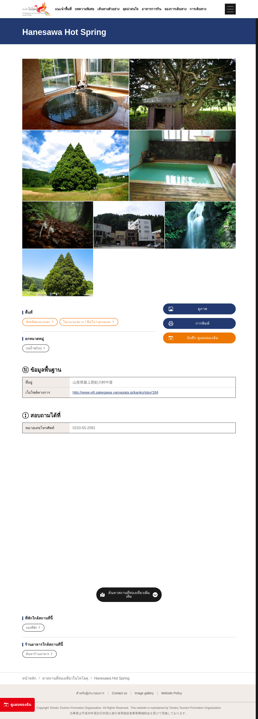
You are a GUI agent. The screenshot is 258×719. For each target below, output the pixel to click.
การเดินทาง (198, 9)
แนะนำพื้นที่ (63, 9)
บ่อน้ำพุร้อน (36, 348)
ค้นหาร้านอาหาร (39, 654)
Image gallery (144, 693)
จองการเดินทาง (175, 9)
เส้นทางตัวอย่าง (108, 9)
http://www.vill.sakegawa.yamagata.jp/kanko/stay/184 (115, 392)
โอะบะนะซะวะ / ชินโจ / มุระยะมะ (89, 322)
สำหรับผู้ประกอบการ (90, 693)
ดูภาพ (188, 309)
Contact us (119, 693)
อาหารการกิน (151, 9)
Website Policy (171, 693)
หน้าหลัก (29, 678)
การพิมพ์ (189, 323)
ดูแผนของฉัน (17, 704)
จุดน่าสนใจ (130, 9)
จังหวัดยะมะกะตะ (40, 322)
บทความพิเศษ (84, 9)
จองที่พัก (33, 628)
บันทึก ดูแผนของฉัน (193, 338)
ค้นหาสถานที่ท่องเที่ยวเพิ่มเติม (129, 594)
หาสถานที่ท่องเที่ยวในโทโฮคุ (65, 678)
